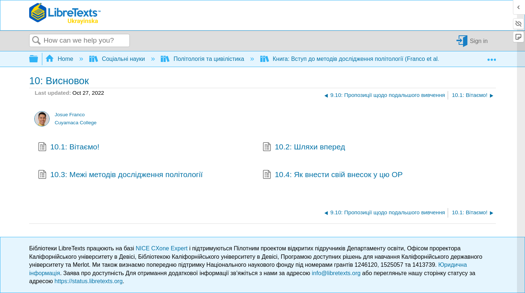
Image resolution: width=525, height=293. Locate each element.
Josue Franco (70, 114)
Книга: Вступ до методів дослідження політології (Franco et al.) (351, 59)
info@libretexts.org (336, 273)
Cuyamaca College (76, 122)
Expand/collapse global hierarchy (38, 59)
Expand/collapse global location (491, 56)
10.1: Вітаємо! (69, 147)
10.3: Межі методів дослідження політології (120, 175)
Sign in (479, 41)
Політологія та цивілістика (203, 59)
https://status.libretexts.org (89, 281)
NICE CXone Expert (162, 248)
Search (36, 41)
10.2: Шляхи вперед (303, 147)
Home (60, 59)
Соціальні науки (118, 59)
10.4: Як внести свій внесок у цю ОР (332, 175)
